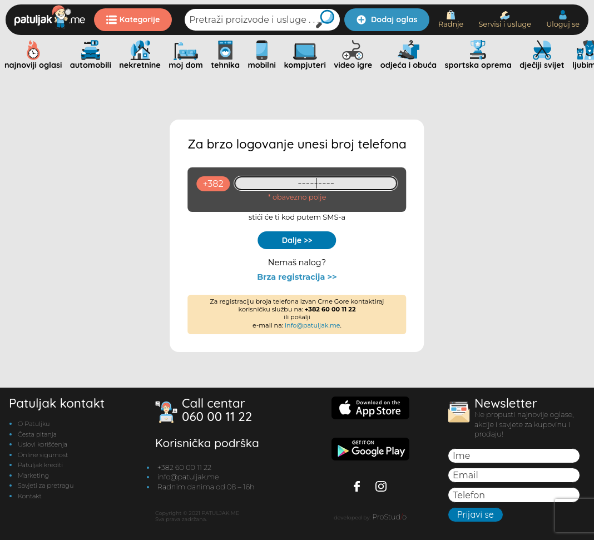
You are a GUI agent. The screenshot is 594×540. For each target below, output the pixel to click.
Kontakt (30, 496)
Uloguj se (563, 19)
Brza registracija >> (296, 277)
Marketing (33, 475)
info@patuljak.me (312, 325)
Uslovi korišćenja (42, 444)
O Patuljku (34, 424)
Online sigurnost (43, 455)
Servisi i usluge (504, 19)
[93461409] (316, 183)
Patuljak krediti (40, 465)
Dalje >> (297, 240)
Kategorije (133, 19)
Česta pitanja (37, 434)
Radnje (450, 19)
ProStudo (389, 517)
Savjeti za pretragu (45, 485)
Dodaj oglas (387, 19)
